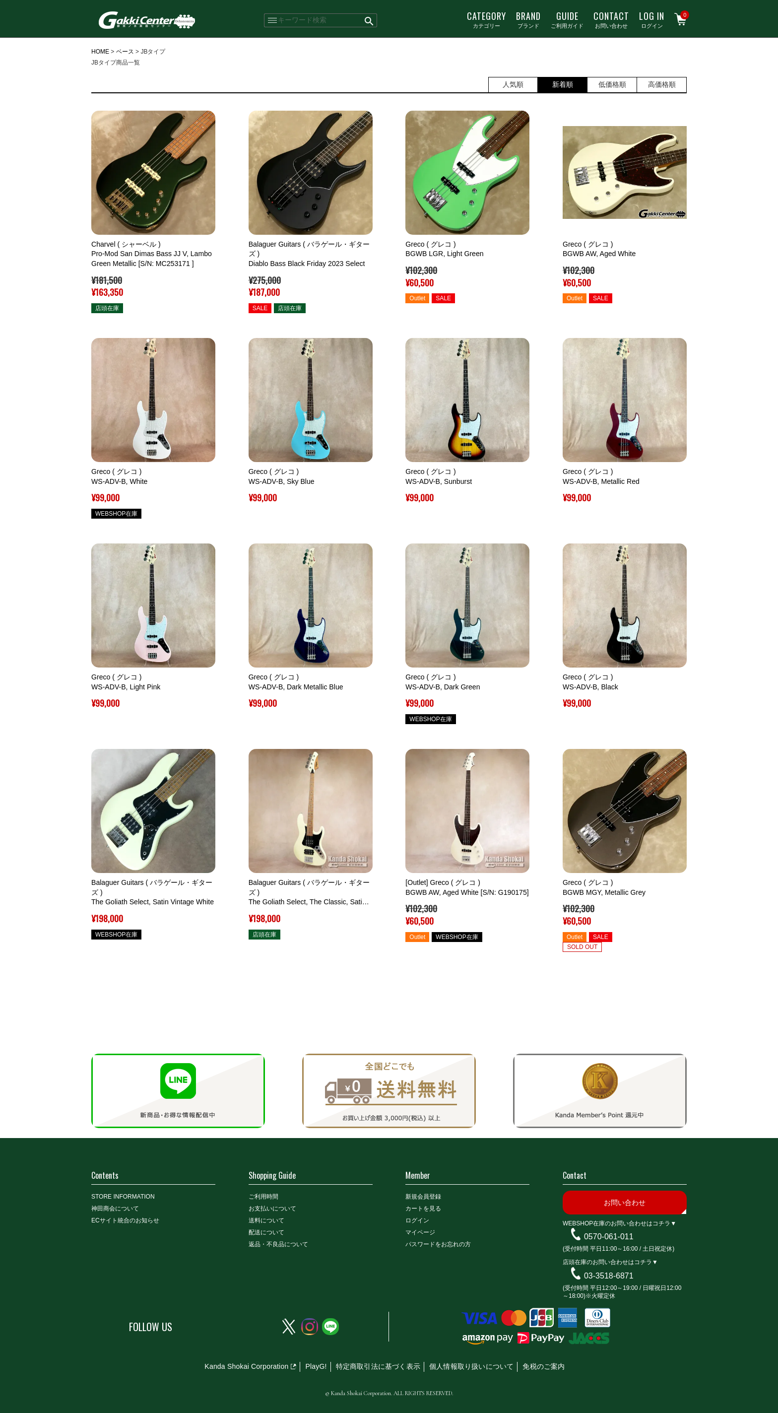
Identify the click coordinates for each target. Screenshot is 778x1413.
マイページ (420, 1232)
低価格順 (612, 84)
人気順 (513, 84)
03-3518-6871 (609, 1276)
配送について (266, 1232)
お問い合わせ (611, 19)
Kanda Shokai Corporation (246, 1366)
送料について (266, 1220)
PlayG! (315, 1366)
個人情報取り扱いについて (471, 1366)
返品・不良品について (278, 1244)
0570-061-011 (609, 1236)
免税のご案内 (543, 1366)
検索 (369, 20)
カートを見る (423, 1208)
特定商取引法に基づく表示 (378, 1366)
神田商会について (115, 1208)
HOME (100, 51)
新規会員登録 (423, 1196)
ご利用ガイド (567, 19)
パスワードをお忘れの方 (438, 1244)
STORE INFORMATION (123, 1196)
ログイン (651, 19)
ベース (125, 51)
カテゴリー (486, 19)
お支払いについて (272, 1208)
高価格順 (662, 84)
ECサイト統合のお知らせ (125, 1220)
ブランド (528, 19)
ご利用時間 (263, 1196)
